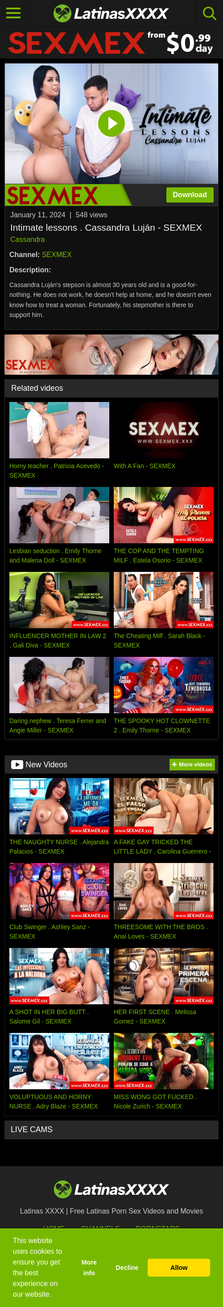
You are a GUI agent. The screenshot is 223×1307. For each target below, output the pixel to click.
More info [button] (89, 1268)
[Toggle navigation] (13, 13)
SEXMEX (57, 254)
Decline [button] (127, 1267)
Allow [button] (178, 1267)
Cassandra (27, 239)
